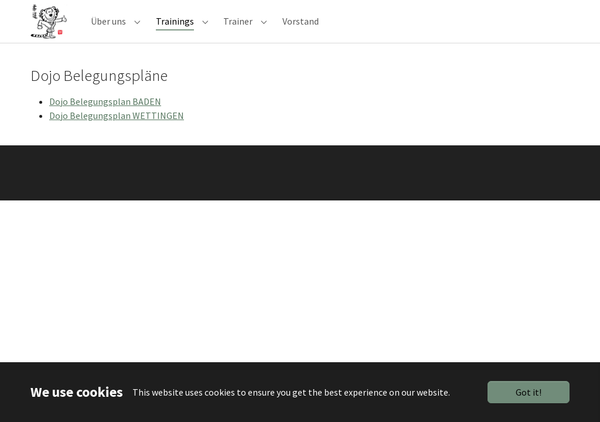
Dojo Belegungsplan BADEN (105, 116)
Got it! (528, 392)
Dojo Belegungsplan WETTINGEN (116, 131)
